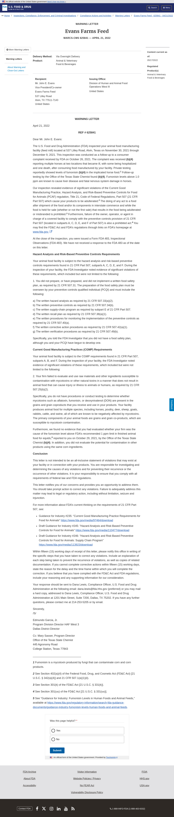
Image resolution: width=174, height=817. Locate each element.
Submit (57, 750)
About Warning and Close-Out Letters (16, 69)
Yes (58, 730)
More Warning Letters (17, 49)
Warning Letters (122, 15)
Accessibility (29, 785)
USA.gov (144, 785)
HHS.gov (144, 778)
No (58, 739)
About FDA (29, 778)
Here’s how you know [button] (56, 2)
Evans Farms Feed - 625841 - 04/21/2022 (153, 15)
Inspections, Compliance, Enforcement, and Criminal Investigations (45, 15)
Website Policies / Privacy (87, 778)
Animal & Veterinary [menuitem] (156, 74)
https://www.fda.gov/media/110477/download (102, 530)
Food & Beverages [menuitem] (156, 78)
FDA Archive (29, 772)
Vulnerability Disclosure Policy (87, 792)
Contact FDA (25, 808)
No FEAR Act (87, 785)
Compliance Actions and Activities (95, 15)
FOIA (144, 772)
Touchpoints (111, 757)
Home (7, 15)
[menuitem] (157, 57)
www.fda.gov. (41, 231)
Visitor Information (87, 772)
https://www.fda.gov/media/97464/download (87, 520)
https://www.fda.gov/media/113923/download (65, 544)
